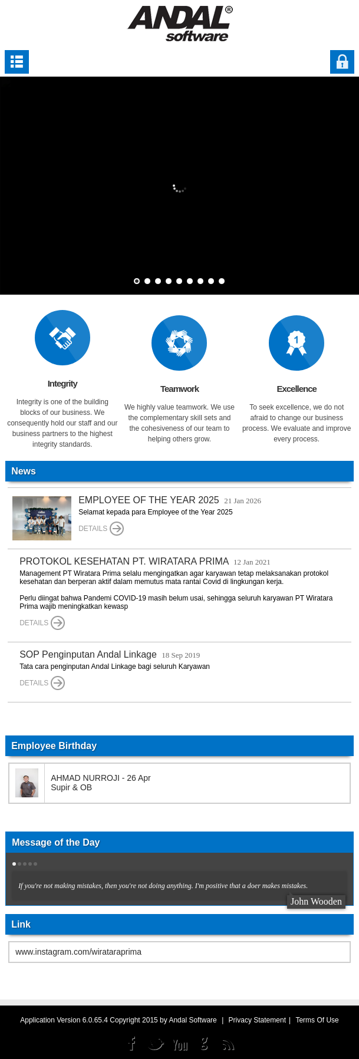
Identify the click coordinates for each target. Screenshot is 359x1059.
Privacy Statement (257, 1020)
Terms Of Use (316, 1020)
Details (101, 528)
